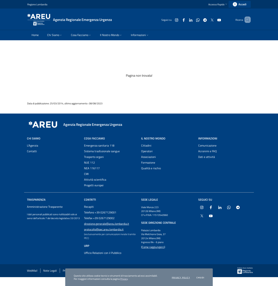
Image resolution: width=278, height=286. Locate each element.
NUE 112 (89, 162)
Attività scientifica (95, 179)
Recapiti (89, 207)
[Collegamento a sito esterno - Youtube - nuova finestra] (214, 19)
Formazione (148, 162)
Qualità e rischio (151, 168)
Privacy (124, 279)
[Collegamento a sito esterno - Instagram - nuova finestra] (171, 19)
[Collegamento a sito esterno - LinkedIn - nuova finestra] (185, 19)
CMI (86, 174)
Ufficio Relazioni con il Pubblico (102, 253)
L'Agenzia (32, 145)
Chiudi (200, 278)
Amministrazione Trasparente (45, 207)
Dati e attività (206, 157)
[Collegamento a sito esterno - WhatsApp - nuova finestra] (192, 19)
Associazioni (148, 157)
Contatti (32, 151)
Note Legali (50, 270)
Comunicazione (207, 145)
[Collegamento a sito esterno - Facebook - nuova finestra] (178, 19)
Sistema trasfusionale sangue (102, 151)
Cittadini (146, 145)
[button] (218, 4)
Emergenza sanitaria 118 (99, 145)
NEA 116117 (92, 168)
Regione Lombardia (37, 4)
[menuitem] (35, 35)
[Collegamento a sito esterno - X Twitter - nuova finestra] (206, 19)
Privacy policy (181, 278)
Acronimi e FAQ (207, 151)
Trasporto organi (94, 157)
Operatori (147, 151)
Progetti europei (94, 185)
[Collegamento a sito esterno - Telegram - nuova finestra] (199, 19)
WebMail (32, 270)
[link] (240, 4)
